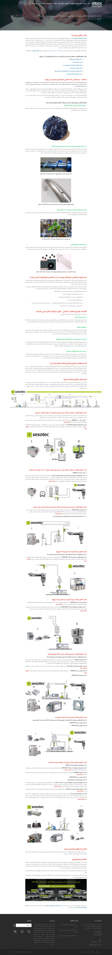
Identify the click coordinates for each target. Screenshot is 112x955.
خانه (16, 15)
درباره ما (98, 952)
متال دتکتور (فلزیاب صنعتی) (80, 38)
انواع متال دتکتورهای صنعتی (56, 51)
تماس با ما (82, 952)
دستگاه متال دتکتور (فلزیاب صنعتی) (53, 905)
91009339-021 (93, 928)
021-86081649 (98, 933)
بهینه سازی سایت (20, 952)
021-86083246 (95, 942)
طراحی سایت (28, 952)
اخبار (88, 952)
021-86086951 (98, 931)
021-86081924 (98, 935)
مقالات (12, 15)
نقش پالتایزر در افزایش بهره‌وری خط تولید (67, 935)
